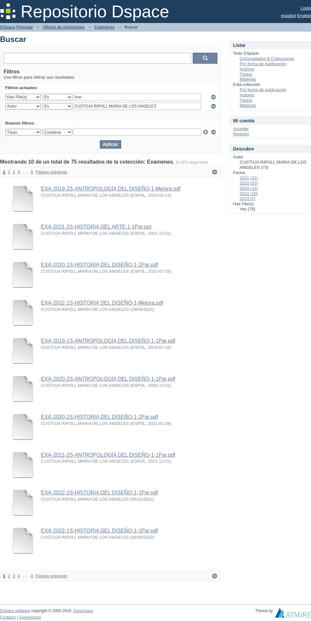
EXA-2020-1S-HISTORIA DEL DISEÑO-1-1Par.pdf (99, 265)
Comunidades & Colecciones (267, 58)
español (288, 15)
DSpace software (15, 611)
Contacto (8, 617)
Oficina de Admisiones (64, 27)
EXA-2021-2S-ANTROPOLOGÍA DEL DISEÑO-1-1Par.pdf (108, 455)
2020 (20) (249, 183)
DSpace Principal (16, 27)
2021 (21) (249, 177)
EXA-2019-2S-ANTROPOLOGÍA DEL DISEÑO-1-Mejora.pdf (110, 188)
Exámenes (105, 27)
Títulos (246, 74)
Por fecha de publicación (263, 63)
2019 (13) (249, 188)
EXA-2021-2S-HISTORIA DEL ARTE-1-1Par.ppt (96, 227)
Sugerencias (30, 617)
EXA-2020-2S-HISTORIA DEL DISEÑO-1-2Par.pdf (99, 417)
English (304, 15)
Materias (248, 79)
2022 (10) (249, 193)
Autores (247, 69)
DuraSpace (83, 611)
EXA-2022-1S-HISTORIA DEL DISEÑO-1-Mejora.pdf (102, 303)
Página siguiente (51, 172)
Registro (241, 133)
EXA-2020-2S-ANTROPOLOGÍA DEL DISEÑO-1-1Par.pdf (108, 379)
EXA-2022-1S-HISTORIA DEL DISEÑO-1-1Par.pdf (99, 530)
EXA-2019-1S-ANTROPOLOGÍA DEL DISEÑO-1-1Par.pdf (108, 341)
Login (306, 8)
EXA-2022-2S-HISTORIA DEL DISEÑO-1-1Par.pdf (99, 492)
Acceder (241, 128)
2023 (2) (247, 198)
